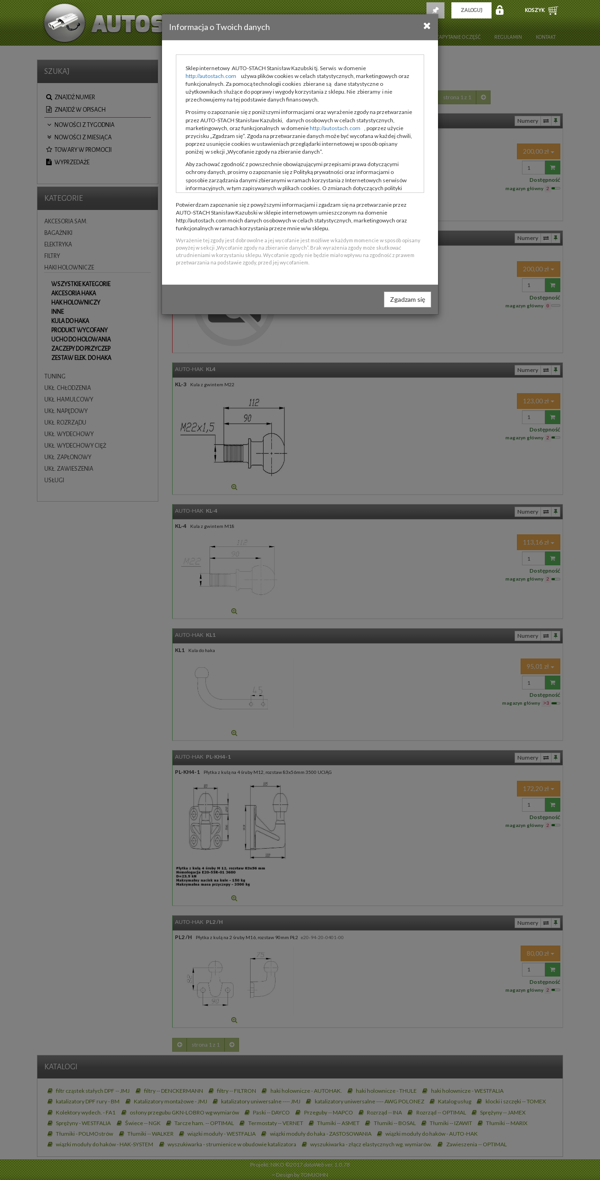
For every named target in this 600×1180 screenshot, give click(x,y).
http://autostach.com (211, 75)
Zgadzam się (407, 299)
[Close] (427, 25)
